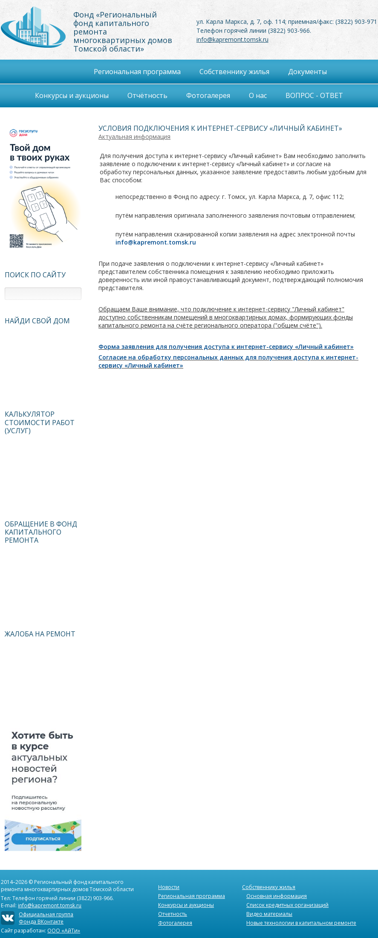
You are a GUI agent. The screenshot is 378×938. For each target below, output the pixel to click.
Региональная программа (191, 896)
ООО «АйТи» (63, 930)
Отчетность (172, 914)
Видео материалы (269, 914)
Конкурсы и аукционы (186, 905)
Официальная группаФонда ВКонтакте (46, 918)
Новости (168, 887)
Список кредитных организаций (287, 905)
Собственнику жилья (268, 887)
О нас (258, 95)
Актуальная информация (134, 136)
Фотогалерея (208, 95)
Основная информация (276, 896)
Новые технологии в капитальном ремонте (301, 922)
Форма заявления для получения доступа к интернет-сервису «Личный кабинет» (226, 346)
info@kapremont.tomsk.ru (232, 39)
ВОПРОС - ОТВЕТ (314, 95)
